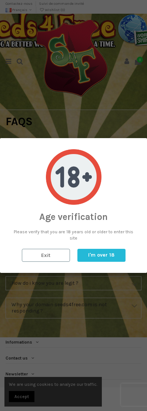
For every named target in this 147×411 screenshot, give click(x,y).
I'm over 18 (101, 255)
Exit (45, 255)
